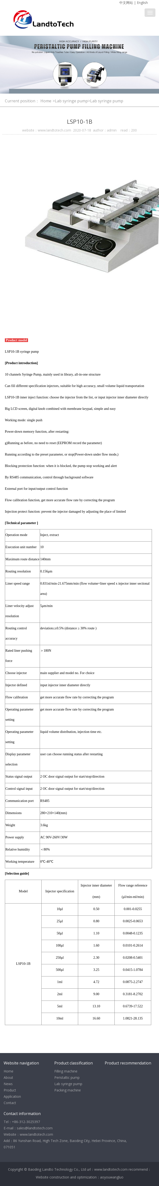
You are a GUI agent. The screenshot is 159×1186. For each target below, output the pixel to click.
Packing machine (67, 1090)
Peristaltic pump (67, 1077)
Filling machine (65, 1071)
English (142, 2)
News (8, 1083)
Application (12, 1096)
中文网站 (126, 2)
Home (45, 101)
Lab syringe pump (68, 1083)
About (8, 1077)
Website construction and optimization (66, 1177)
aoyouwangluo (111, 1177)
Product (10, 1090)
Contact (10, 1102)
